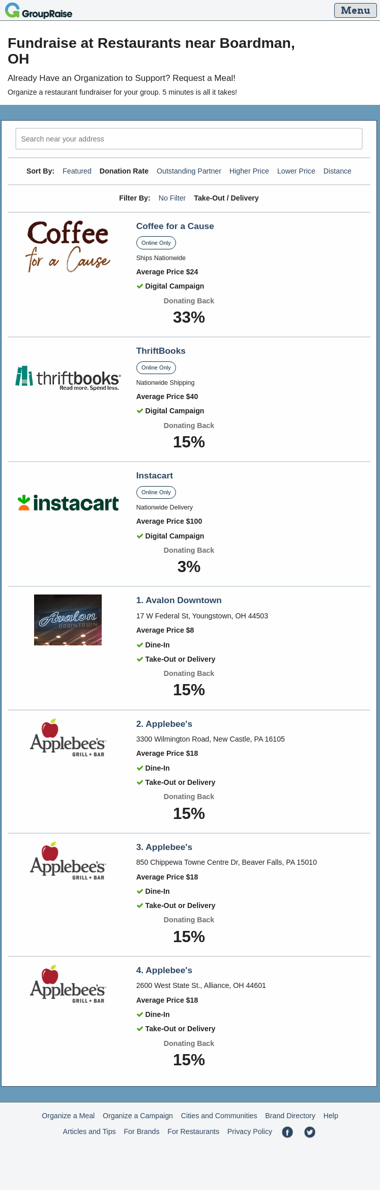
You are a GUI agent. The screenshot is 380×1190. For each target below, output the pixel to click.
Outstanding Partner (189, 171)
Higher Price (249, 171)
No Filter (172, 198)
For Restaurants (193, 1131)
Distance (338, 171)
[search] (189, 139)
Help (331, 1116)
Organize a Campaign (138, 1116)
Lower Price (296, 171)
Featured (77, 171)
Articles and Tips (89, 1131)
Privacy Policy (249, 1131)
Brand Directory (290, 1116)
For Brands (141, 1131)
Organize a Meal (68, 1116)
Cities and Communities (219, 1116)
